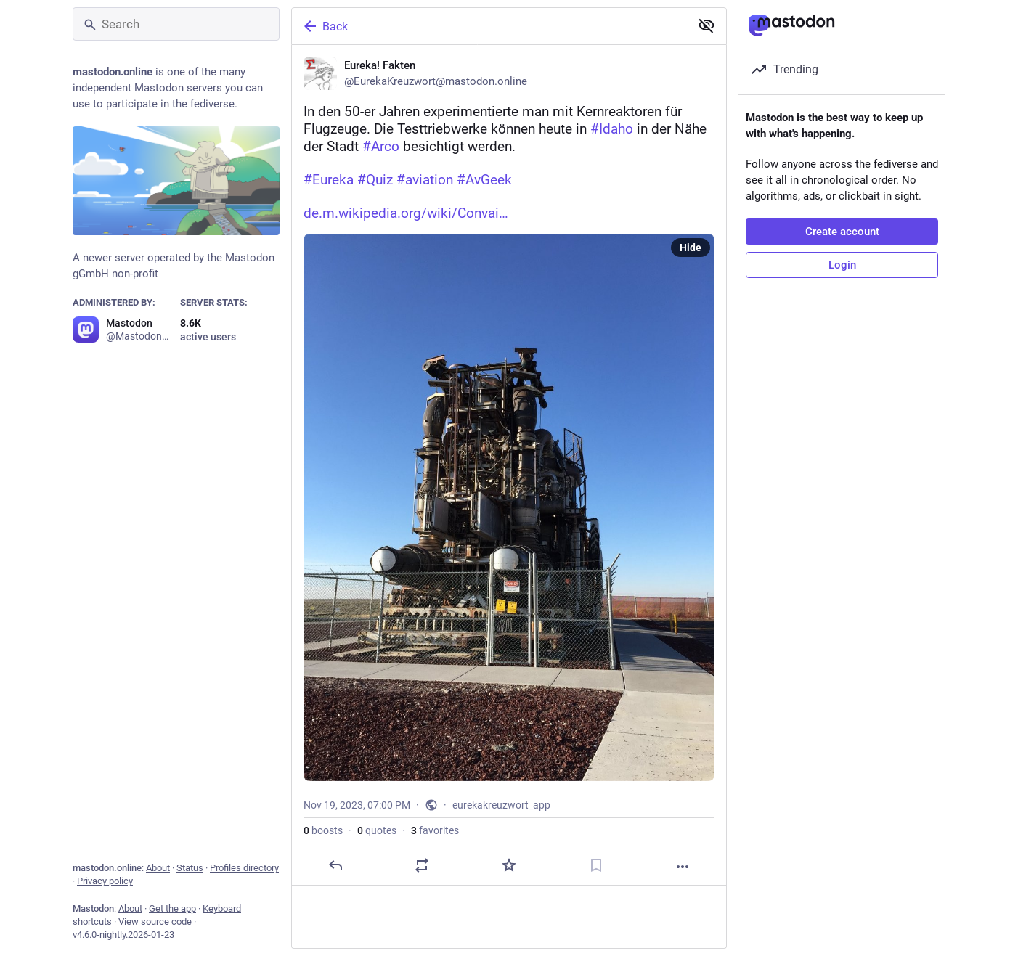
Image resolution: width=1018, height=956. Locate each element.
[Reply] (335, 865)
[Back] (489, 26)
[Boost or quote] (422, 865)
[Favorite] (509, 865)
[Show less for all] (706, 25)
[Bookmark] (596, 865)
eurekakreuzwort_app (501, 805)
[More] (682, 866)
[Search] (176, 24)
